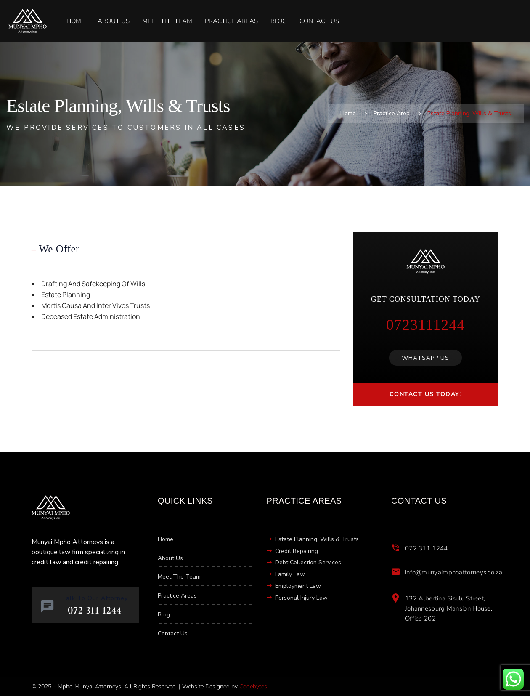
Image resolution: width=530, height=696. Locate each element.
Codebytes (253, 687)
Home (348, 113)
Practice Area (392, 113)
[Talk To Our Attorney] (47, 606)
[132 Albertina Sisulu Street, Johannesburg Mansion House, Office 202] (395, 598)
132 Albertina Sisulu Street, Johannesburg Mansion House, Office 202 (448, 608)
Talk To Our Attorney (95, 598)
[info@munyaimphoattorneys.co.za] (395, 571)
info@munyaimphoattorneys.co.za (453, 572)
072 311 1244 (426, 548)
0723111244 (425, 325)
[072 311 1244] (395, 548)
